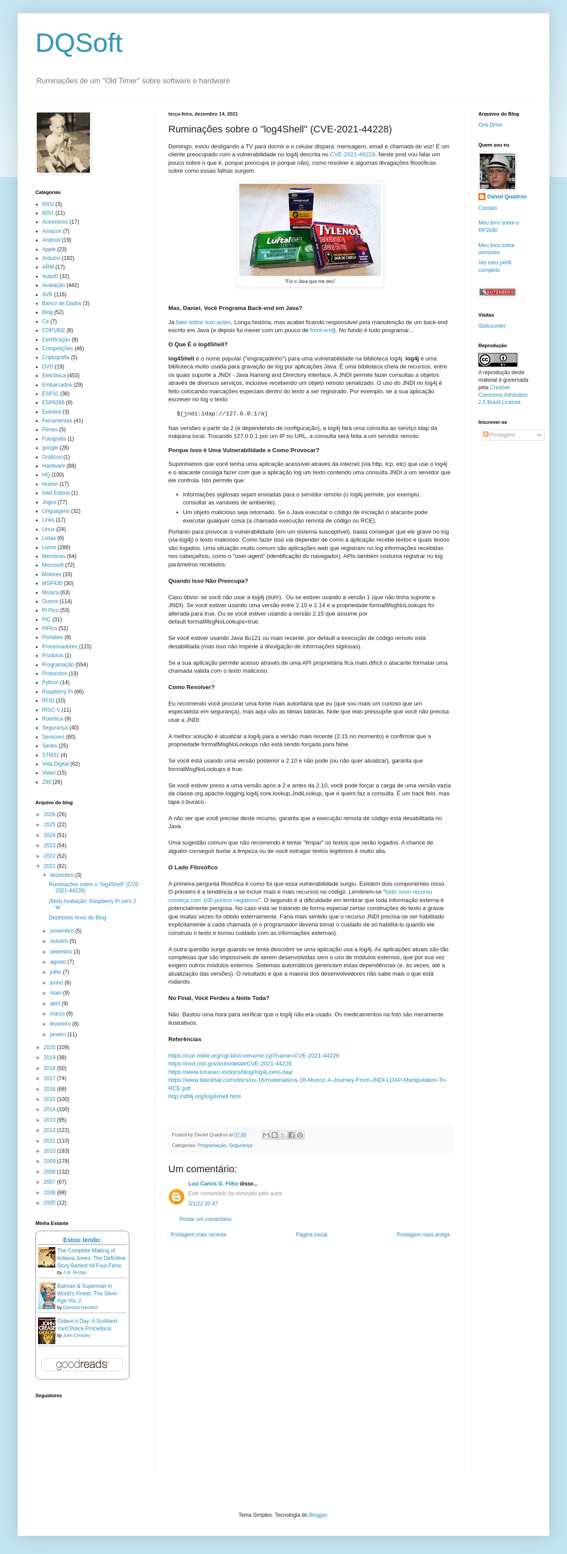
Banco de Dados (62, 303)
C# (45, 321)
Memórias (54, 556)
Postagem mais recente (198, 1235)
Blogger (318, 1515)
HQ (46, 475)
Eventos (51, 412)
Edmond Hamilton (80, 1307)
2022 (50, 856)
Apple (49, 249)
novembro (62, 931)
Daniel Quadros (507, 197)
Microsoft (53, 565)
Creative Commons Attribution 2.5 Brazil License (503, 395)
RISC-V (51, 710)
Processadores (60, 646)
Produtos (52, 655)
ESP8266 (53, 402)
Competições (57, 348)
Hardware (53, 466)
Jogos (49, 502)
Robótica (52, 719)
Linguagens (56, 511)
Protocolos (54, 673)
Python (50, 682)
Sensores (53, 737)
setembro (62, 952)
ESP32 (50, 394)
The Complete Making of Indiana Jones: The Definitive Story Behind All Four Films (91, 1258)
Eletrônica (54, 375)
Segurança (240, 1145)
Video (48, 773)
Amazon (52, 231)
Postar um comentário (205, 1219)
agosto (58, 962)
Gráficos (52, 457)
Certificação (56, 340)
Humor (50, 484)
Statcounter (491, 326)
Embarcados (57, 385)
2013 (50, 1120)
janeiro (58, 1034)
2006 (50, 1193)
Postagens (499, 435)
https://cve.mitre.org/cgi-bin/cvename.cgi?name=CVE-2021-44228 (253, 1055)
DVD (47, 367)
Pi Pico (50, 610)
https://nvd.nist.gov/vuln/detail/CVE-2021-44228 (230, 1063)
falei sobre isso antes (203, 322)
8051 (48, 213)
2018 (50, 1068)
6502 (48, 204)
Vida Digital (55, 764)
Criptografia (56, 357)
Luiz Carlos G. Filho (213, 1184)
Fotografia (54, 439)
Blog (47, 312)
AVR (47, 294)
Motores (51, 574)
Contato (487, 208)
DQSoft (79, 43)
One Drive (490, 125)
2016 (50, 1089)
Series (49, 746)
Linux (48, 529)
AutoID (50, 276)
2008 (50, 1172)
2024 (50, 835)
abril (56, 1003)
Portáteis (52, 637)
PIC (46, 619)
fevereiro (61, 1024)
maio (56, 993)
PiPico (49, 628)
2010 (50, 1151)
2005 (50, 1203)
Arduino (51, 258)
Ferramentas (57, 421)
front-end (322, 330)
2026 (50, 814)
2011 (50, 1141)
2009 (50, 1161)
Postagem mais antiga (423, 1235)
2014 (50, 1109)
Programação (212, 1145)
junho (57, 983)
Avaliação (53, 285)
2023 (50, 845)
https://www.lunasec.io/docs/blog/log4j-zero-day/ (230, 1072)
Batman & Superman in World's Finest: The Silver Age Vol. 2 (87, 1293)
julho (56, 972)
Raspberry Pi (57, 692)
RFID (48, 701)
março (58, 1014)
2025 (50, 825)
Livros (49, 547)
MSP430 (52, 583)
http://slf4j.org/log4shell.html (204, 1096)
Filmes (50, 429)
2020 (50, 1047)
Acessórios (55, 222)
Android (51, 240)
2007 (50, 1182)
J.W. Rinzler (74, 1272)
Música (50, 592)
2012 (50, 1130)
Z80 (46, 782)
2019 (50, 1057)
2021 (50, 866)
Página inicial (311, 1235)
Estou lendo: (82, 1240)
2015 (50, 1099)
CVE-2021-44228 (352, 154)
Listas (49, 538)
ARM (48, 267)
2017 (50, 1078)
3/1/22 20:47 (203, 1204)
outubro (60, 941)
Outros (50, 601)
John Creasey (76, 1335)
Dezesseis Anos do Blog (77, 918)
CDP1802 (53, 330)
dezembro (62, 875)
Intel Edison (56, 493)
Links (48, 520)
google (50, 448)
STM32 (50, 755)
